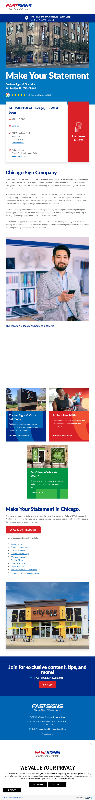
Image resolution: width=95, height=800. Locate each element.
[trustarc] (87, 798)
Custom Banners (18, 550)
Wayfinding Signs (18, 556)
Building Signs (17, 560)
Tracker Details (18, 798)
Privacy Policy (7, 798)
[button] (87, 7)
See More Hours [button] (19, 156)
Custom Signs (17, 543)
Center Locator (47, 734)
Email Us (15, 125)
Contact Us (37, 493)
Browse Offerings (19, 436)
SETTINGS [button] (38, 784)
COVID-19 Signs (18, 563)
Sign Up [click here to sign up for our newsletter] (47, 684)
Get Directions (18, 142)
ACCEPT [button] (57, 784)
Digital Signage (17, 566)
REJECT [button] (12, 790)
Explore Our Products (23, 529)
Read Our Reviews (62, 436)
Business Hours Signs (20, 547)
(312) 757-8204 (38, 19)
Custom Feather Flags (20, 553)
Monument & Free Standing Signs (25, 572)
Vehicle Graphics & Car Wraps (24, 569)
